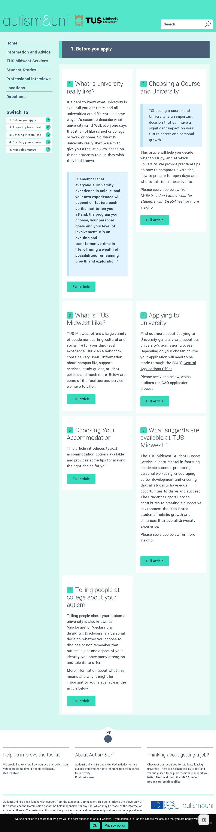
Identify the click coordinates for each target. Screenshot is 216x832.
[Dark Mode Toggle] (204, 820)
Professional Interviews (28, 79)
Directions (15, 96)
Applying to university (159, 319)
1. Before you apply (30, 119)
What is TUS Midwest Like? (88, 319)
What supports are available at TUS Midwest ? (169, 438)
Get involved (11, 773)
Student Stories (21, 70)
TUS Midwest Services (27, 61)
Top (108, 736)
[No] (211, 823)
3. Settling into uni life (30, 134)
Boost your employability (163, 782)
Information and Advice (28, 52)
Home (11, 43)
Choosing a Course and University (170, 87)
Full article (81, 286)
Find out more (84, 777)
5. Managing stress (30, 149)
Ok (94, 825)
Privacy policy (115, 825)
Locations (15, 88)
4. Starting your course (30, 141)
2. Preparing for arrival (30, 127)
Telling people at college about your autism (93, 597)
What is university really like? (95, 87)
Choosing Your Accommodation (91, 434)
